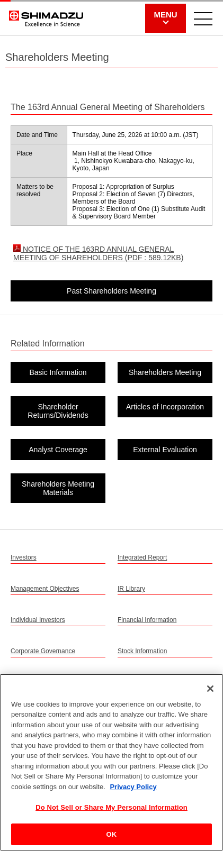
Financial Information (147, 620)
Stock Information (142, 651)
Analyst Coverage (58, 449)
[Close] (210, 691)
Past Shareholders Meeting (111, 291)
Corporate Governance (43, 651)
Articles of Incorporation (165, 406)
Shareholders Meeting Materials (58, 488)
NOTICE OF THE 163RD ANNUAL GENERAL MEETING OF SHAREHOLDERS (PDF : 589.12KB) (98, 253)
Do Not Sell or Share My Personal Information (111, 811)
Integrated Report (142, 557)
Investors (24, 557)
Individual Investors (38, 620)
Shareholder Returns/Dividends (58, 410)
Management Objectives (45, 588)
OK (111, 837)
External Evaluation (165, 449)
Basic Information (57, 372)
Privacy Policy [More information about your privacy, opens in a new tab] (133, 790)
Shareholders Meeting (165, 372)
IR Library (131, 588)
